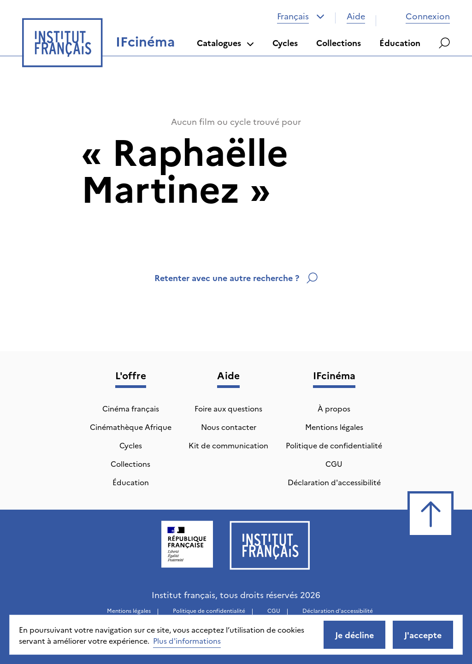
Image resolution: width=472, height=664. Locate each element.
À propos (334, 408)
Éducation (399, 42)
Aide (356, 16)
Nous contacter (228, 427)
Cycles (285, 42)
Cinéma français (130, 408)
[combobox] (300, 16)
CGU (333, 463)
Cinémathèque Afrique (130, 427)
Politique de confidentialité (334, 445)
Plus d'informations (187, 640)
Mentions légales (334, 427)
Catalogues (225, 42)
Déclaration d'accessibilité (334, 482)
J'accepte (423, 634)
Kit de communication (228, 445)
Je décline (354, 634)
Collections (338, 42)
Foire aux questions (228, 408)
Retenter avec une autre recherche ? (236, 277)
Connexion (418, 16)
